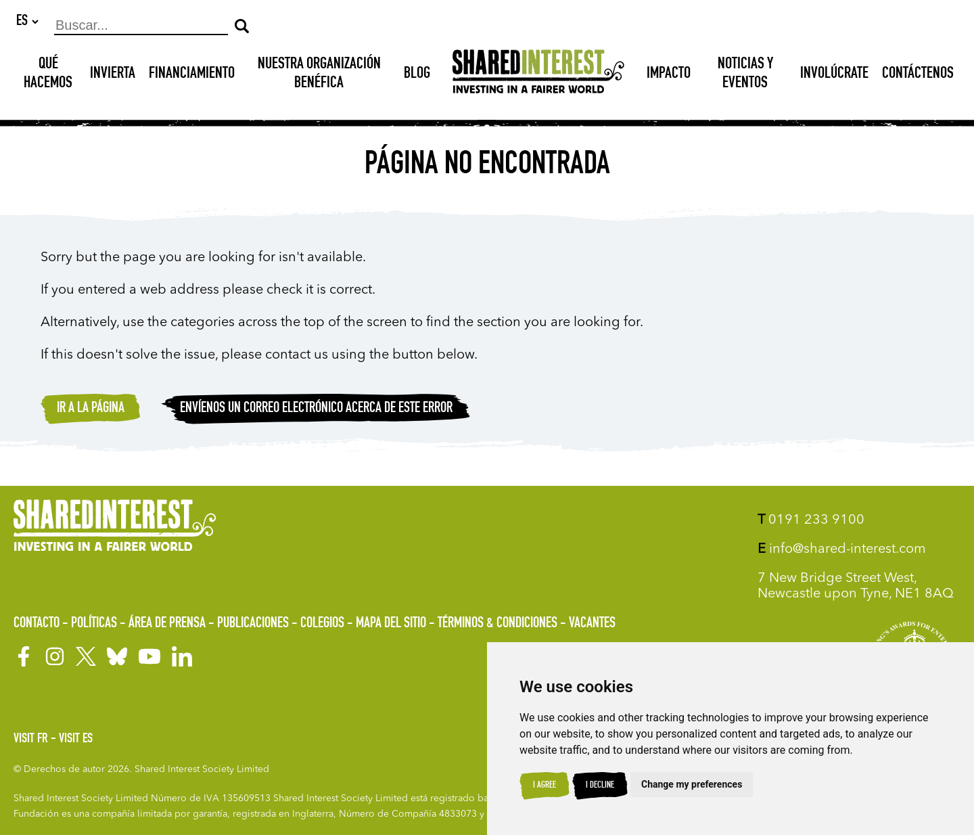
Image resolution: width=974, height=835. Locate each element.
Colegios (322, 623)
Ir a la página (90, 409)
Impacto (669, 75)
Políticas (94, 623)
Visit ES (76, 739)
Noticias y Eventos (745, 75)
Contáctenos (918, 75)
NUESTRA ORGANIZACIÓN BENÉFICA (319, 75)
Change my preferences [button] (691, 784)
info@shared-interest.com (842, 549)
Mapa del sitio (391, 623)
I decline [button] (600, 785)
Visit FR (31, 739)
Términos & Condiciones (497, 623)
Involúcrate (834, 75)
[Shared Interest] (538, 75)
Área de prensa (167, 623)
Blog (417, 75)
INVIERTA (112, 75)
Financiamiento (192, 75)
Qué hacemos (48, 75)
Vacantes (592, 623)
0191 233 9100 (811, 520)
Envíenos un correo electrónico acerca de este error (316, 409)
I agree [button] (544, 785)
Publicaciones (253, 623)
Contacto (37, 623)
